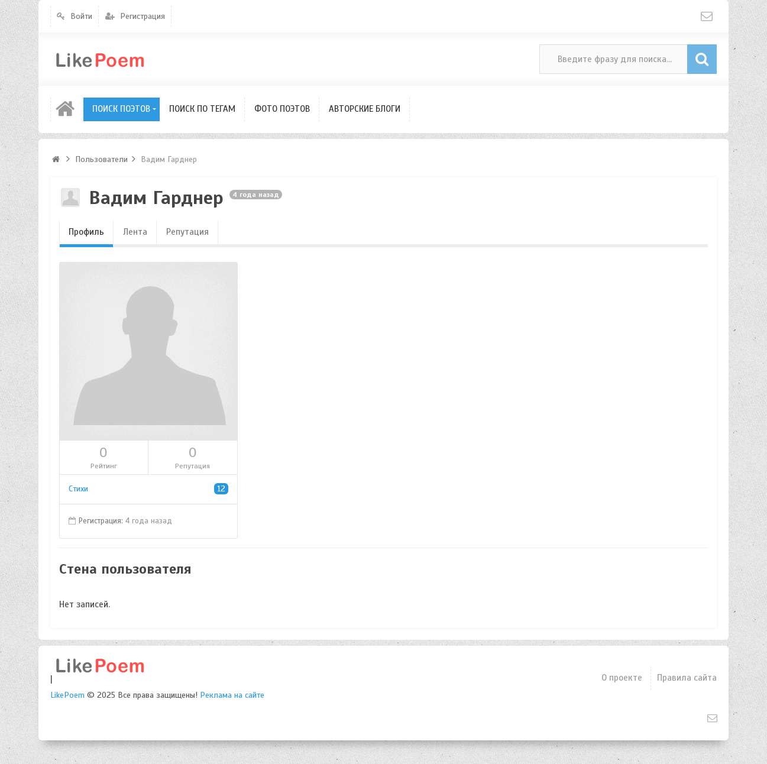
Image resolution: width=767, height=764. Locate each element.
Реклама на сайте (232, 695)
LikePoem (67, 695)
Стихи (148, 488)
